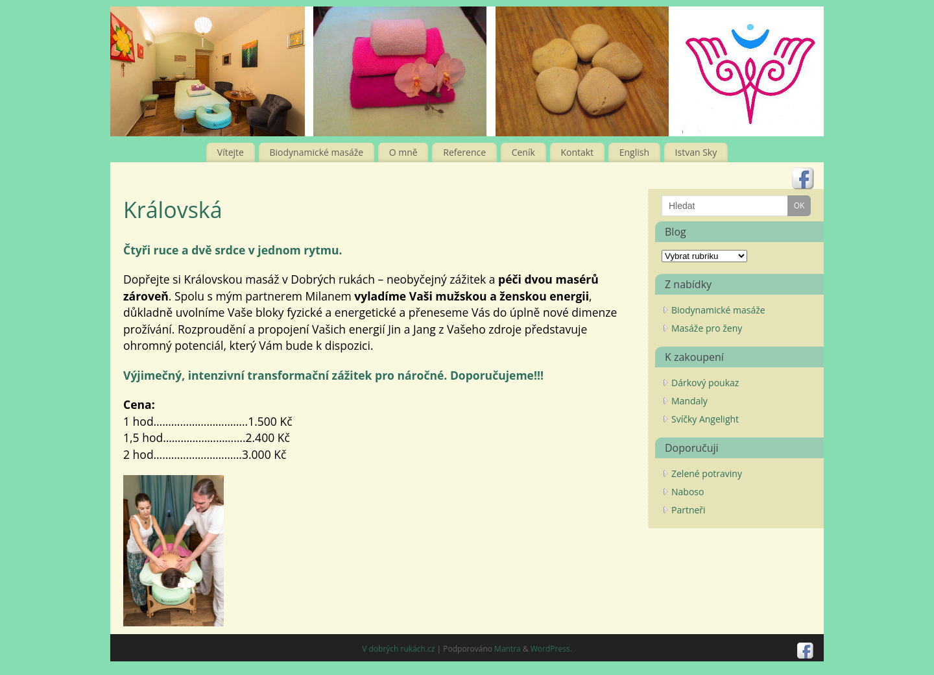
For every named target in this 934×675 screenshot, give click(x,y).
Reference (464, 152)
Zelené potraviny (706, 473)
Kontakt (576, 152)
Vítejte (230, 152)
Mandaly (689, 401)
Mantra (507, 648)
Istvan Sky (696, 152)
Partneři (688, 510)
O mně (403, 152)
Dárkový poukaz (705, 382)
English (634, 152)
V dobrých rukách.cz (398, 648)
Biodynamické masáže (317, 152)
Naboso (687, 491)
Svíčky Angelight (705, 419)
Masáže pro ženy (706, 328)
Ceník (523, 152)
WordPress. (551, 648)
